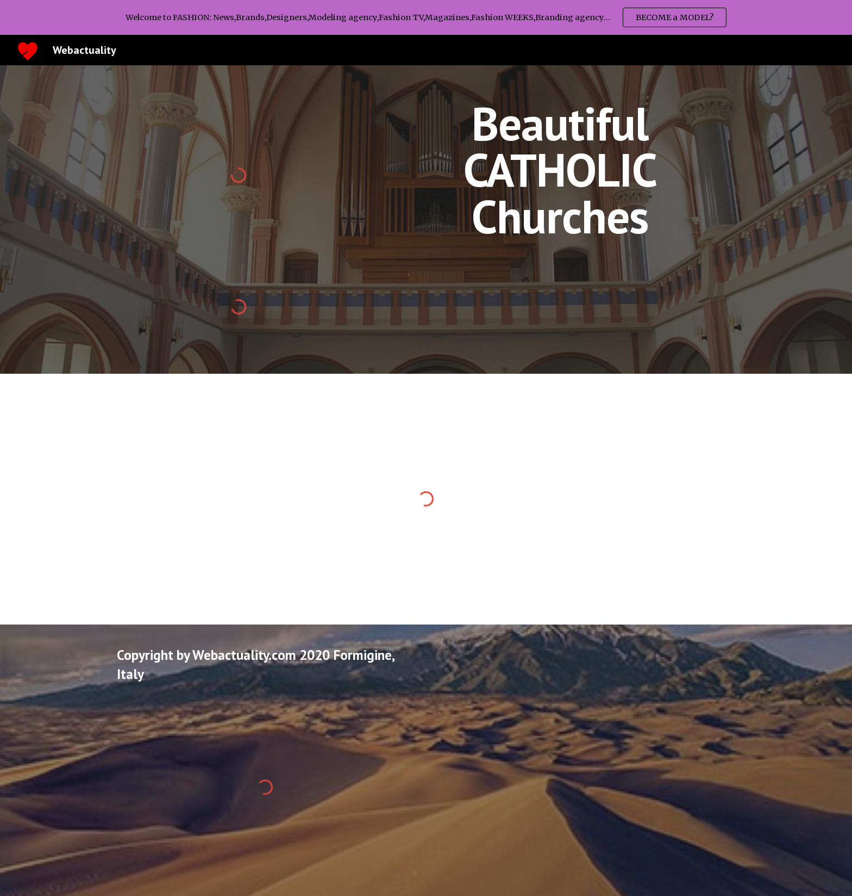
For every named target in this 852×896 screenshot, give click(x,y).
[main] (560, 170)
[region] (426, 17)
